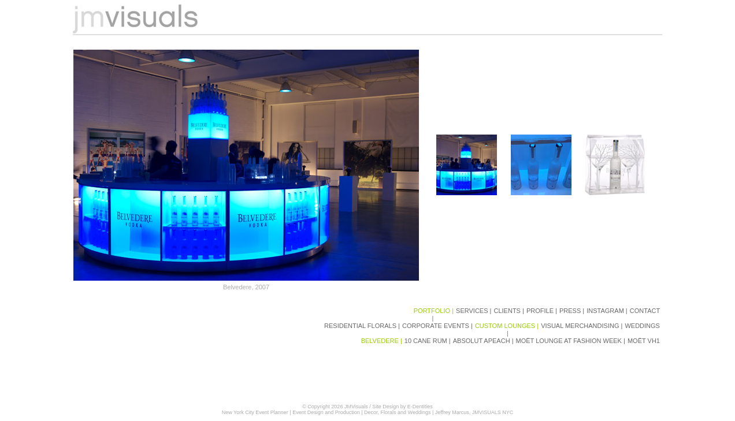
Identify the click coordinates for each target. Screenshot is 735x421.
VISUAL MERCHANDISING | (582, 325)
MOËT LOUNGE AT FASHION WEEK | (571, 340)
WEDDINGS (643, 325)
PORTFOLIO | (434, 310)
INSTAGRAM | (607, 310)
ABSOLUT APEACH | (484, 340)
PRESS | (572, 310)
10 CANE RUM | (428, 340)
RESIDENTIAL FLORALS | (363, 325)
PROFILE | (542, 310)
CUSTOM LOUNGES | (507, 325)
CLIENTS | (509, 310)
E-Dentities (420, 406)
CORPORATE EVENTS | (438, 325)
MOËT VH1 (645, 340)
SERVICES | (474, 310)
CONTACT (646, 310)
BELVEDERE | (382, 340)
